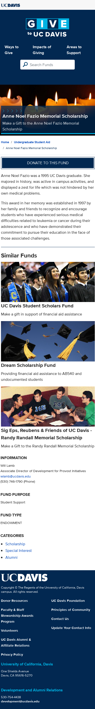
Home (5, 142)
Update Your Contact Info (71, 627)
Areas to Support (74, 50)
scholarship (15, 544)
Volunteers (9, 630)
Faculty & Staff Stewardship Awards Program (17, 615)
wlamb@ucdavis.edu (15, 476)
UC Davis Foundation (68, 600)
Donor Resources (14, 600)
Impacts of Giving (42, 50)
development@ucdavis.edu (20, 701)
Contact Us (60, 618)
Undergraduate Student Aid (32, 142)
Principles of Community (70, 609)
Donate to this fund (48, 163)
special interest (18, 550)
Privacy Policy (12, 654)
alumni (11, 557)
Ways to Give (12, 50)
